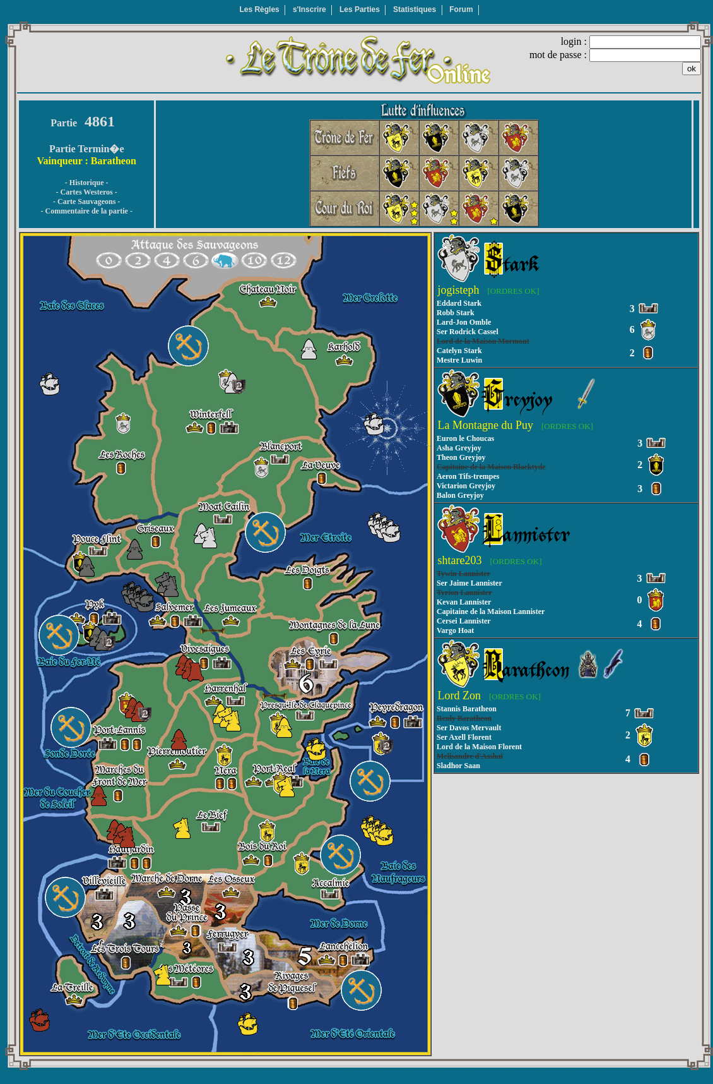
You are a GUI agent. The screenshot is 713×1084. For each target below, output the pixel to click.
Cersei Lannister (464, 621)
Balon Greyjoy (460, 495)
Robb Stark (455, 312)
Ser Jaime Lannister (469, 583)
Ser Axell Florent (464, 737)
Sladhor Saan (458, 765)
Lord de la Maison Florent (479, 746)
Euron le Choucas (465, 438)
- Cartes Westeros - (86, 192)
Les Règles (259, 9)
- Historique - (87, 182)
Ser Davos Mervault (469, 727)
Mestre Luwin (459, 360)
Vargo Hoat (455, 630)
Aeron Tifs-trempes (468, 476)
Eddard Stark (459, 303)
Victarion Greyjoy (466, 485)
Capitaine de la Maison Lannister (491, 611)
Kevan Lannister (464, 602)
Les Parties (359, 9)
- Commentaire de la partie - (86, 211)
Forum (461, 9)
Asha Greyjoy (459, 447)
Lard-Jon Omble (464, 322)
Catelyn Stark (459, 350)
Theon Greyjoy (461, 457)
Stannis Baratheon (467, 708)
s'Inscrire (309, 9)
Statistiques (414, 9)
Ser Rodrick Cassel (467, 331)
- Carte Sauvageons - (86, 201)
